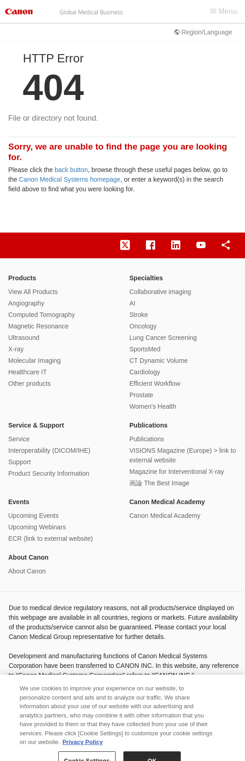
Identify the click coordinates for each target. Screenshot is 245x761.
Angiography (26, 303)
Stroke (138, 314)
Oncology (142, 326)
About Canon (28, 557)
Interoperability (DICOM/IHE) (49, 450)
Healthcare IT (27, 372)
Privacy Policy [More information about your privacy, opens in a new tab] (82, 747)
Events (18, 501)
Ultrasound (23, 337)
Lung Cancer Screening (163, 337)
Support (19, 462)
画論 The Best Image (159, 483)
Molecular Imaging (34, 360)
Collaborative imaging (160, 291)
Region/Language (203, 32)
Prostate (141, 395)
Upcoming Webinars (37, 527)
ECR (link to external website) (50, 538)
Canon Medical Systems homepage (69, 179)
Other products (29, 383)
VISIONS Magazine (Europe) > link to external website (182, 455)
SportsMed (145, 349)
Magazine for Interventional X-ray (176, 471)
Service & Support (36, 425)
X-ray (15, 349)
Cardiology (144, 372)
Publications (148, 425)
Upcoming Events (33, 515)
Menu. (224, 11)
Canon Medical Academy (167, 501)
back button (71, 169)
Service (19, 439)
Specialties (146, 278)
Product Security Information (48, 473)
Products (22, 278)
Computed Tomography (41, 314)
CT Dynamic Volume (158, 360)
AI (132, 303)
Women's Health (152, 406)
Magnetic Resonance (38, 326)
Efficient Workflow (154, 383)
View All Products (33, 291)
